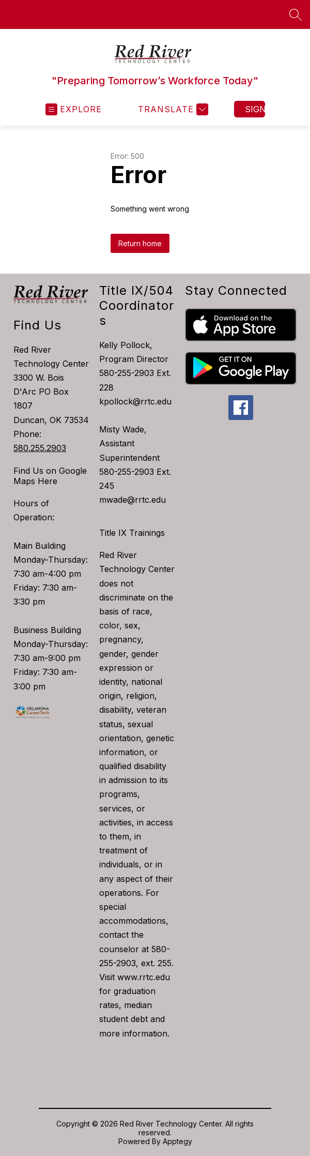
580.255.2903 (39, 448)
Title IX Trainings (132, 533)
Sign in (255, 109)
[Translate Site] (171, 109)
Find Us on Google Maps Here (50, 476)
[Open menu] (73, 109)
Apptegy (177, 1141)
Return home (140, 243)
